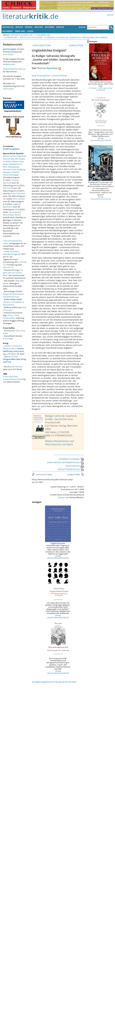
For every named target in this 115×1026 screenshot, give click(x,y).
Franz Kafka (8, 338)
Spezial (29, 27)
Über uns (20, 31)
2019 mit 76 (8, 267)
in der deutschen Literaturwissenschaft (12, 378)
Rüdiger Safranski (55, 416)
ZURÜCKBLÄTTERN (41, 45)
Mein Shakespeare (11, 166)
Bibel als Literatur (14, 366)
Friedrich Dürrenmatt (11, 173)
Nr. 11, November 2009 (40, 35)
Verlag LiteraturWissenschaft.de (58, 557)
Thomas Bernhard (11, 181)
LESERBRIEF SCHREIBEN (71, 459)
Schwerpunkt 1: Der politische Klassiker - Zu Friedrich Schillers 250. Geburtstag (42, 37)
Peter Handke (19, 198)
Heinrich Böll (8, 158)
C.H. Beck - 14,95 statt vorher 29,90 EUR (101, 89)
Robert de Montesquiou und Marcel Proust (13, 295)
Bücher (38, 27)
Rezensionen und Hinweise (95, 37)
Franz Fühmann (18, 193)
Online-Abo (8, 88)
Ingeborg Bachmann (12, 205)
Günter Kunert (9, 156)
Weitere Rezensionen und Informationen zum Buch (59, 442)
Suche (82, 27)
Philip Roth (21, 156)
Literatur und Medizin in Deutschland (13, 303)
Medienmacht (9, 64)
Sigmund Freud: (14, 359)
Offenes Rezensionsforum (14, 69)
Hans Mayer (8, 54)
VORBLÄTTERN (76, 45)
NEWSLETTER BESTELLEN (71, 469)
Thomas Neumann (47, 68)
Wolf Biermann (15, 164)
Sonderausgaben (11, 149)
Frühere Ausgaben (19, 35)
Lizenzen (62, 497)
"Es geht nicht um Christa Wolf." (13, 273)
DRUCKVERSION (75, 465)
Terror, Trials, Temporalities (11, 316)
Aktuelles (8, 27)
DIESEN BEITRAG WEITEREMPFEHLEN (65, 462)
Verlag (110, 14)
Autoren (49, 27)
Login (30, 31)
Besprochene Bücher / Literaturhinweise (49, 75)
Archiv (19, 27)
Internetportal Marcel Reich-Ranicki (12, 213)
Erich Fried (7, 188)
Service (60, 27)
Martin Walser (12, 161)
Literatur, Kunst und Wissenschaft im (13, 349)
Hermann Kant (9, 169)
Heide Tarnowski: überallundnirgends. (12, 252)
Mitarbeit (7, 31)
